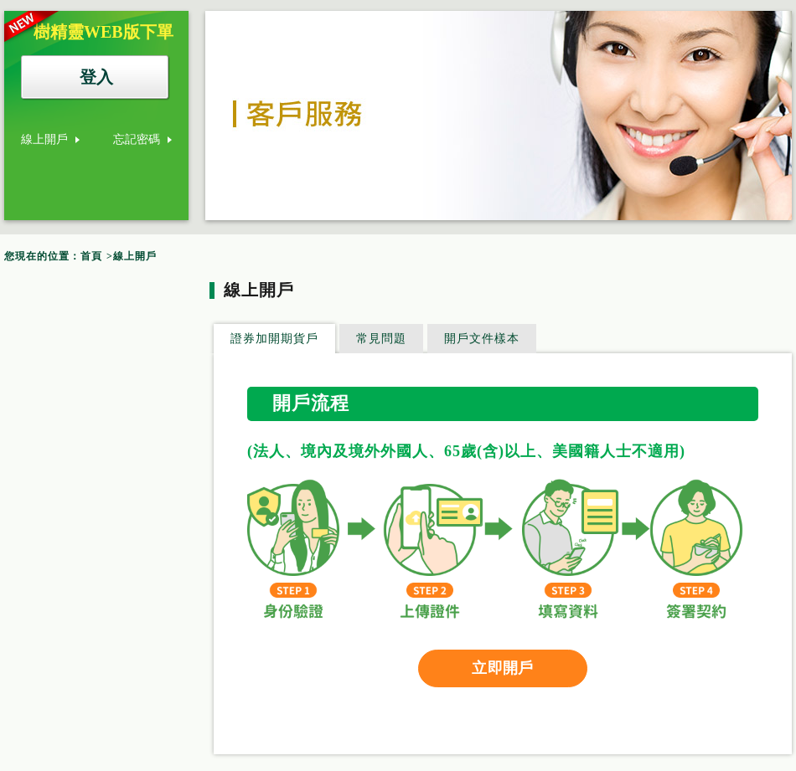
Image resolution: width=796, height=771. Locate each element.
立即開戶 (502, 668)
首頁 (91, 256)
